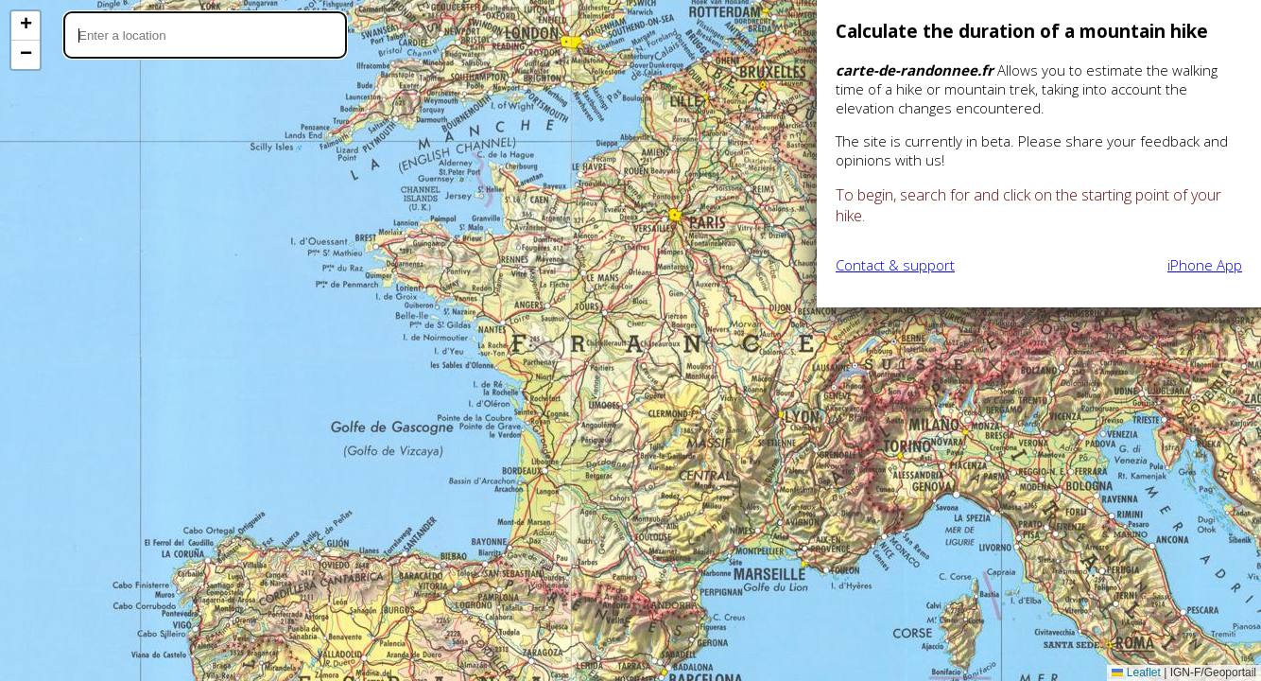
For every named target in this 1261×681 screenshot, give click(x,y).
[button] (25, 26)
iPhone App (1204, 264)
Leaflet (1136, 672)
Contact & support (895, 264)
